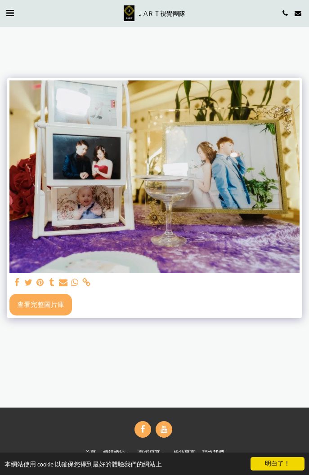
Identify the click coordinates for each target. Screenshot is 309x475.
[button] (10, 13)
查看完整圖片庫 (40, 304)
